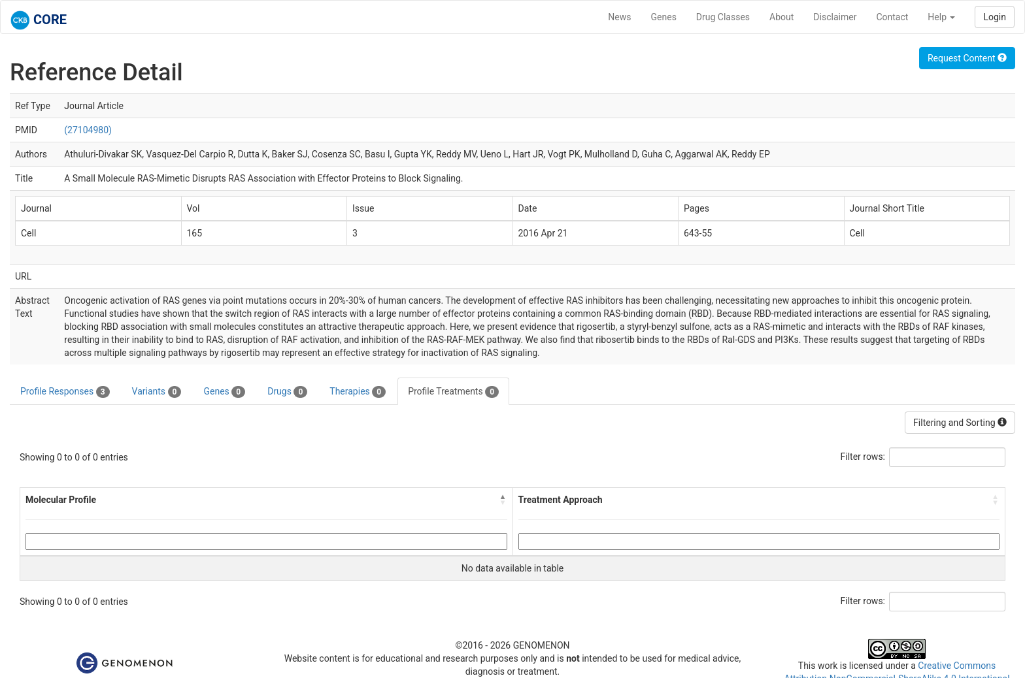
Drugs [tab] (287, 392)
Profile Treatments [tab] (453, 392)
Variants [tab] (157, 392)
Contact (892, 17)
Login (994, 17)
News (619, 17)
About (781, 17)
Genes (664, 17)
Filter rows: (863, 456)
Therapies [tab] (357, 392)
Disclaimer (834, 17)
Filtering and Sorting (960, 422)
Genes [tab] (224, 392)
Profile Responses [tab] (65, 392)
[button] (503, 499)
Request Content (967, 58)
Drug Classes (723, 17)
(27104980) (88, 130)
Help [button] (941, 17)
